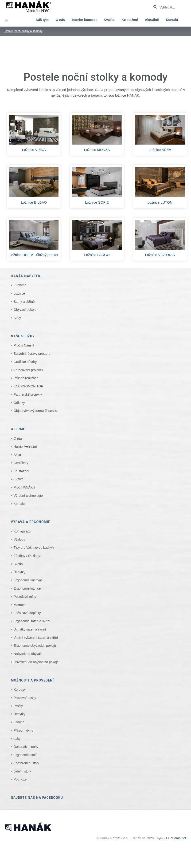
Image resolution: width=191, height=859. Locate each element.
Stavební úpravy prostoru (32, 353)
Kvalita (109, 20)
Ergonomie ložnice (27, 588)
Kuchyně (20, 285)
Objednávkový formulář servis (35, 411)
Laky (17, 739)
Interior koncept (84, 20)
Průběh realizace (26, 378)
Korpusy (20, 689)
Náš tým (42, 20)
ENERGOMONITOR (28, 386)
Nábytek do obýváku (28, 654)
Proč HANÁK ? (24, 487)
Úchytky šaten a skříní (30, 629)
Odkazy (19, 403)
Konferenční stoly (26, 763)
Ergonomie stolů (25, 755)
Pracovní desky (25, 698)
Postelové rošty (25, 597)
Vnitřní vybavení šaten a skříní (36, 637)
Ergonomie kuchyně (28, 580)
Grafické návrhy (25, 362)
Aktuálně (152, 20)
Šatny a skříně (24, 301)
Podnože (20, 779)
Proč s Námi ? (24, 345)
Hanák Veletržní (25, 446)
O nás (60, 20)
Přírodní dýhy (23, 730)
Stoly (17, 318)
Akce (17, 455)
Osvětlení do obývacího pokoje (36, 662)
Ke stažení (130, 20)
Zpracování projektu (28, 370)
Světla (18, 564)
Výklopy (19, 539)
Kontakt (172, 20)
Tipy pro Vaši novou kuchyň (34, 547)
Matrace (20, 605)
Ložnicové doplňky (27, 613)
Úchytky (19, 572)
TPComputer (177, 838)
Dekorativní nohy (26, 747)
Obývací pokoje (25, 309)
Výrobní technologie (28, 495)
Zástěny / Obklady (27, 556)
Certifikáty (21, 463)
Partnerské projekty (28, 394)
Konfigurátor (22, 531)
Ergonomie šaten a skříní (32, 621)
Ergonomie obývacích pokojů (35, 645)
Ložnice (19, 293)
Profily (18, 706)
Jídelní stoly (22, 771)
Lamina (19, 722)
